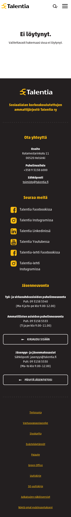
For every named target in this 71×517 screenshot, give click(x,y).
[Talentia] (15, 6)
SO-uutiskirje (35, 486)
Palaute (35, 455)
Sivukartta (35, 433)
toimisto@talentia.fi (35, 182)
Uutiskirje (35, 476)
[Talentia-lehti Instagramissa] (35, 266)
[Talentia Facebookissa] (35, 210)
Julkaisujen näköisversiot (35, 497)
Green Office (35, 465)
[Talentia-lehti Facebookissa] (35, 253)
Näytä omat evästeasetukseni (35, 507)
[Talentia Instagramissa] (35, 221)
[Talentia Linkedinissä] (35, 231)
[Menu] (64, 6)
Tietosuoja (36, 412)
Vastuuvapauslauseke (35, 423)
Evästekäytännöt (35, 444)
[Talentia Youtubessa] (35, 242)
